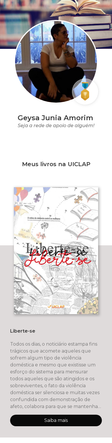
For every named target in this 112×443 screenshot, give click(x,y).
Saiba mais (56, 420)
